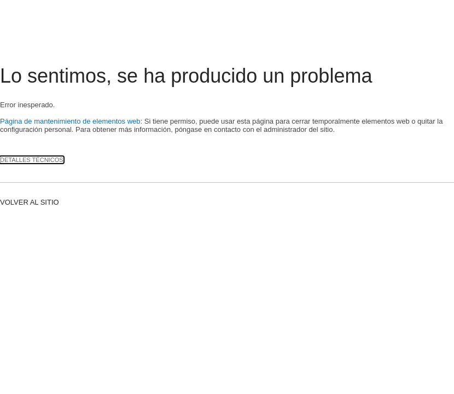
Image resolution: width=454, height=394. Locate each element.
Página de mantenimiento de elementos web (70, 121)
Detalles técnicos (31, 160)
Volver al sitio (29, 202)
